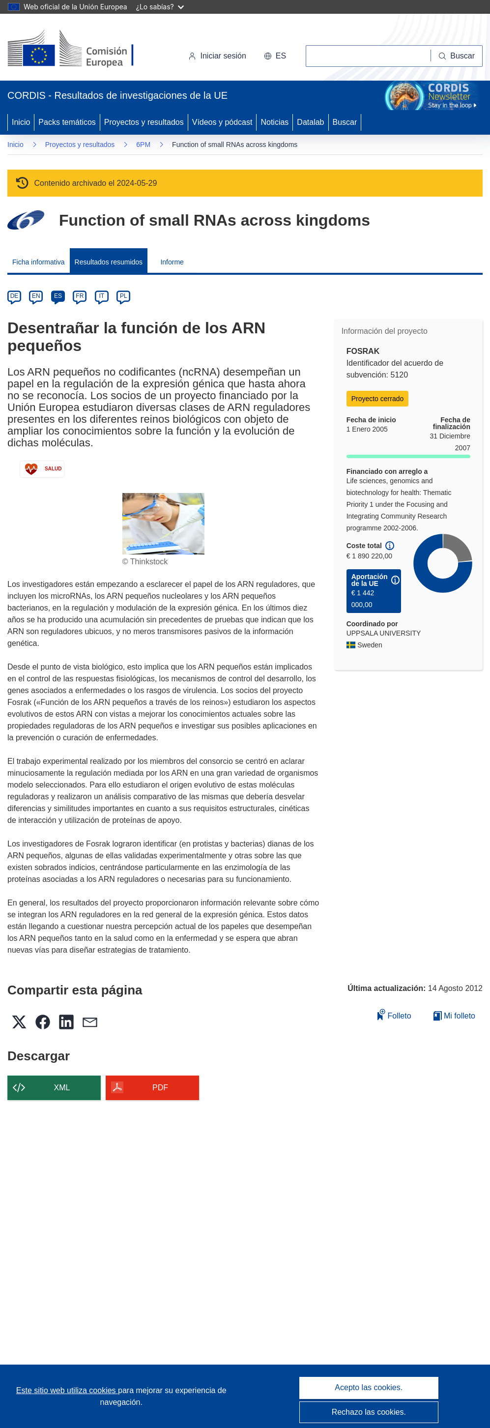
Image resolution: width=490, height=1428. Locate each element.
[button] (275, 56)
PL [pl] (123, 295)
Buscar (345, 122)
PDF (160, 1087)
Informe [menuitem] (171, 262)
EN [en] (36, 295)
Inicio (21, 122)
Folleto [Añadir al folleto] (394, 1014)
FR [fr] (80, 295)
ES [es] (58, 295)
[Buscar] (457, 56)
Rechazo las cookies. (369, 1412)
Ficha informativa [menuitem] (38, 262)
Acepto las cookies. (369, 1387)
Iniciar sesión (217, 56)
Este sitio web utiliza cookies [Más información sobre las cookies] (67, 1390)
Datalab (310, 122)
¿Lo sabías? (160, 6)
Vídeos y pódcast (222, 122)
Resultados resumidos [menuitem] (109, 262)
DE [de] (14, 295)
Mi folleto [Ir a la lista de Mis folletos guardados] (454, 1015)
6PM (143, 144)
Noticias (274, 122)
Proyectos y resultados (144, 122)
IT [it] (101, 295)
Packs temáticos (66, 122)
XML (62, 1087)
